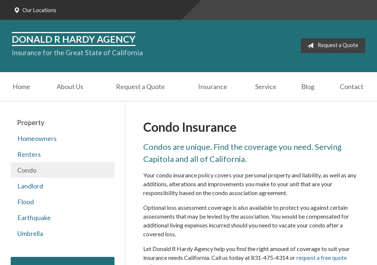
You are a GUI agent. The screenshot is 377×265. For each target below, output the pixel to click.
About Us (70, 86)
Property (31, 123)
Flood (25, 202)
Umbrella (30, 233)
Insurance (212, 86)
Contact (351, 86)
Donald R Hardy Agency (73, 39)
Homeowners (37, 138)
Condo (26, 170)
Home (21, 86)
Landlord (30, 186)
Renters (29, 154)
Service (265, 86)
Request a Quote (331, 45)
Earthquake (34, 217)
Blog (307, 86)
